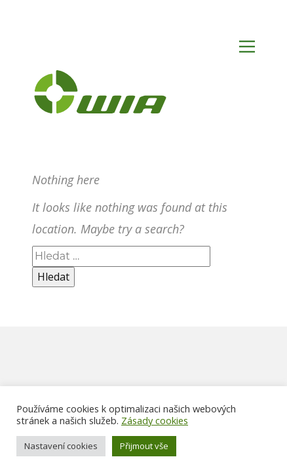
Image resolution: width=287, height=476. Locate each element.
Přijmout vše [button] (144, 446)
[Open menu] (247, 46)
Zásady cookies (154, 420)
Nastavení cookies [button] (61, 446)
